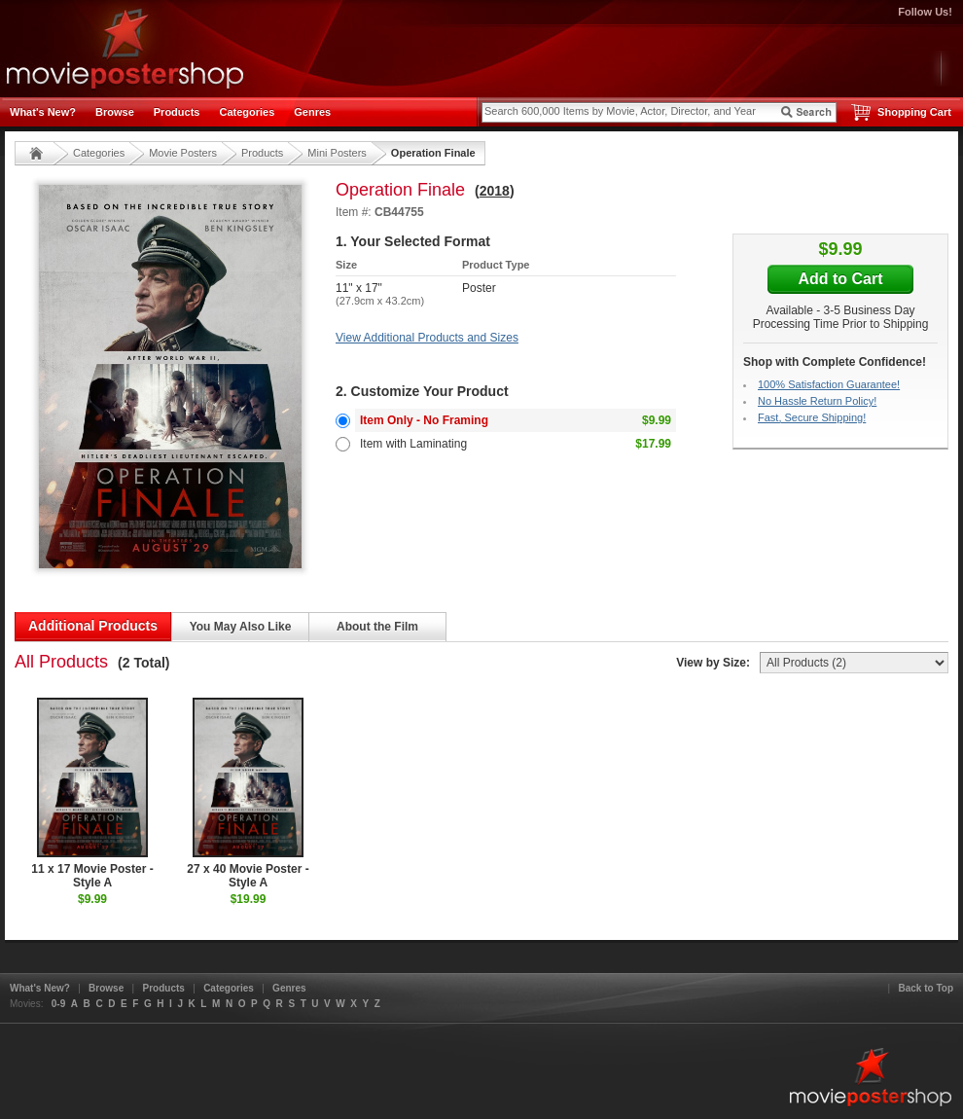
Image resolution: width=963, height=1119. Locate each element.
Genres (312, 112)
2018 (495, 191)
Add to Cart (840, 279)
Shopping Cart (914, 112)
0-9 (58, 1003)
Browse (114, 112)
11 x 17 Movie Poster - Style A (92, 793)
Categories (246, 112)
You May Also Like (241, 626)
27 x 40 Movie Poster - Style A (247, 793)
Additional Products (93, 625)
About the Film (377, 626)
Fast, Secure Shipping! (812, 417)
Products (177, 112)
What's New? (43, 112)
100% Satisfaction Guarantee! (829, 384)
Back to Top (926, 988)
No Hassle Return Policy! (817, 401)
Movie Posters (183, 153)
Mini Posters (337, 153)
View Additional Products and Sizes (427, 337)
